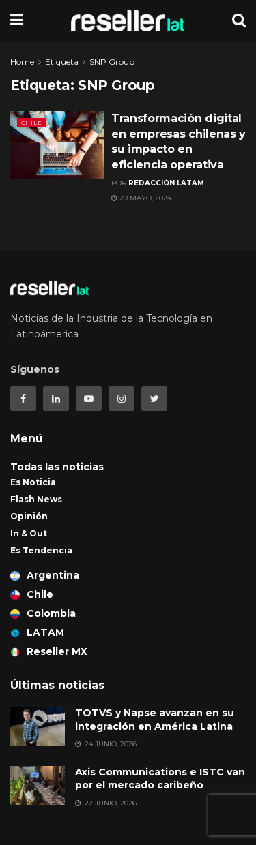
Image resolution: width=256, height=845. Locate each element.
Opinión (29, 516)
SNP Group (111, 62)
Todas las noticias (57, 467)
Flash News (36, 499)
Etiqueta (62, 62)
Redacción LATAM (166, 183)
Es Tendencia (41, 550)
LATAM (37, 632)
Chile (31, 122)
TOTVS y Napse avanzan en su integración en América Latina (154, 720)
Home (22, 62)
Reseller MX (48, 651)
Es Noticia (33, 482)
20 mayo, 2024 (141, 198)
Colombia (43, 613)
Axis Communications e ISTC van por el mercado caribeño (160, 779)
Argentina (44, 575)
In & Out (28, 533)
